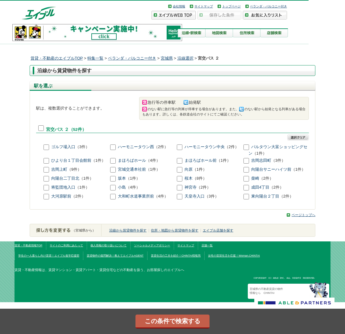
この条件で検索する (172, 321)
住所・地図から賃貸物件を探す (174, 230)
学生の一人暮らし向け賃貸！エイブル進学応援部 (48, 255)
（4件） (153, 160)
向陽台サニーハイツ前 (271, 169)
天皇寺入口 (195, 196)
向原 (189, 169)
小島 (122, 187)
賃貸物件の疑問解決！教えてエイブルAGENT (115, 255)
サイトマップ (203, 6)
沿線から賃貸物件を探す (128, 230)
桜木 (189, 178)
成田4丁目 (260, 187)
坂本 (122, 178)
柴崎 (255, 178)
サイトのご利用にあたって (66, 245)
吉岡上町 (59, 169)
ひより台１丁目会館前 (71, 160)
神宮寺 (191, 187)
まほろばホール (132, 160)
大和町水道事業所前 (136, 196)
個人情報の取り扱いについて (108, 245)
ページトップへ (303, 215)
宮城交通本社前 (132, 169)
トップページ (231, 6)
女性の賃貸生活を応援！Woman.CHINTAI (234, 255)
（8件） (200, 178)
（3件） (82, 146)
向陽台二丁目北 (65, 178)
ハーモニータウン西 (136, 146)
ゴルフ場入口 (63, 146)
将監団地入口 (63, 187)
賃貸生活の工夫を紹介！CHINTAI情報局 (176, 255)
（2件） (161, 146)
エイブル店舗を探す (218, 230)
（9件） (74, 169)
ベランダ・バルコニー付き (268, 6)
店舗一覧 (207, 245)
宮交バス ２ (57, 129)
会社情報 (179, 6)
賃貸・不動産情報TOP (28, 245)
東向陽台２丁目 (265, 196)
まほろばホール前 (201, 160)
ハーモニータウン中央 (205, 146)
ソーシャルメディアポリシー (152, 245)
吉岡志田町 (261, 160)
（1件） (259, 153)
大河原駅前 (61, 196)
